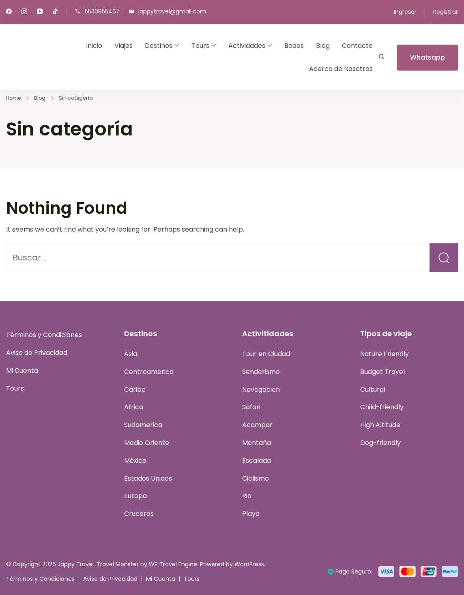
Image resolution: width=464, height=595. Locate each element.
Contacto (357, 45)
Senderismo (261, 371)
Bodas (294, 45)
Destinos (158, 45)
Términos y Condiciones (44, 334)
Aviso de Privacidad (36, 352)
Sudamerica (143, 425)
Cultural (372, 389)
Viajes (123, 45)
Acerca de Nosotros (341, 68)
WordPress (249, 564)
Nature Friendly (384, 354)
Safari (251, 407)
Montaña (256, 442)
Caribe (135, 389)
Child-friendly (382, 407)
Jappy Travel (76, 564)
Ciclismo (255, 478)
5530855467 (102, 11)
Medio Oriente (146, 442)
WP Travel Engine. (173, 564)
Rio (246, 495)
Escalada (256, 460)
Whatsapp (427, 57)
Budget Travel (382, 371)
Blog (323, 45)
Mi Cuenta (22, 370)
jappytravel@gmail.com (172, 11)
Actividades (246, 45)
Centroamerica (149, 371)
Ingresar (405, 12)
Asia (130, 354)
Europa (135, 495)
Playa (251, 513)
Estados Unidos (148, 478)
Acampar (257, 425)
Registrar (445, 12)
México (135, 460)
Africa (133, 407)
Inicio (94, 45)
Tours (200, 45)
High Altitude (380, 425)
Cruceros (139, 513)
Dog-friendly (380, 442)
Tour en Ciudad (266, 354)
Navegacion (261, 389)
